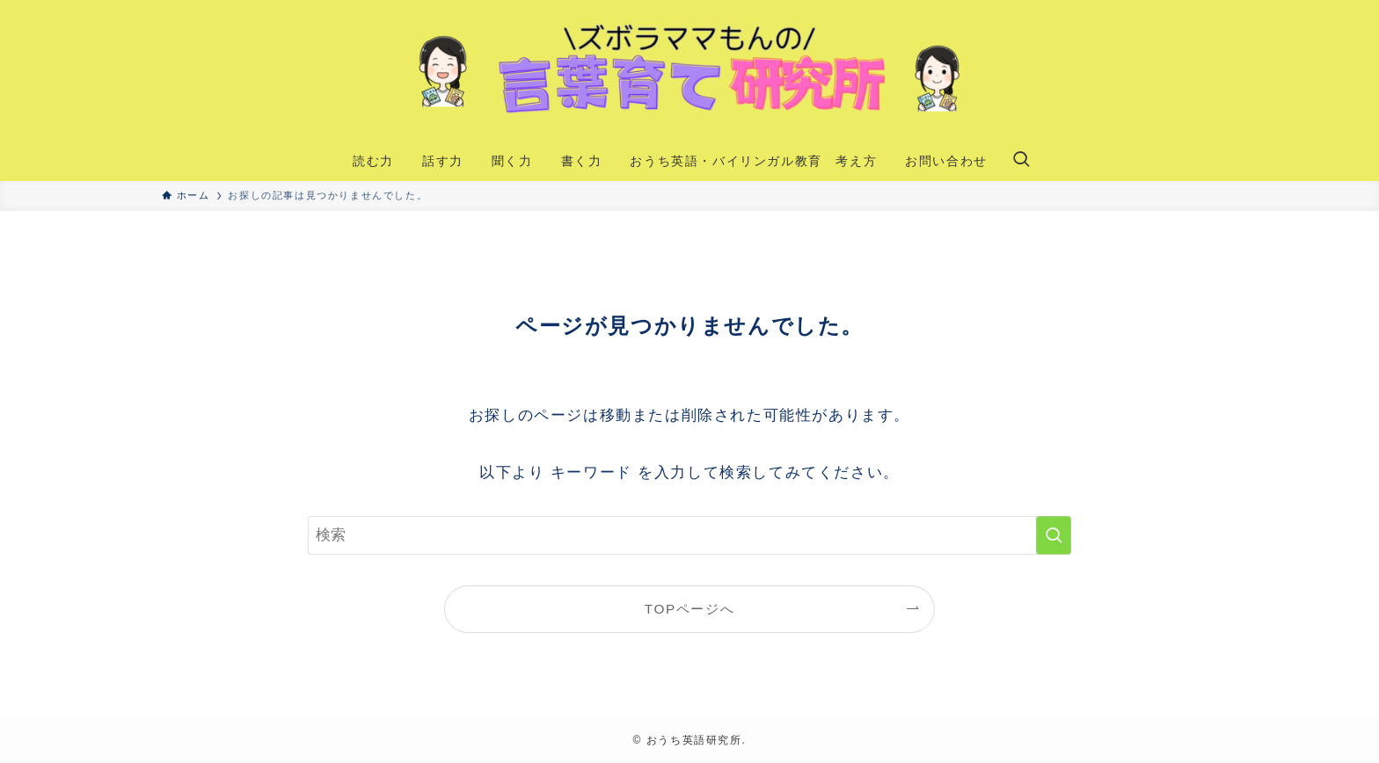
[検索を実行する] (1053, 535)
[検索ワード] (689, 535)
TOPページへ (689, 608)
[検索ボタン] (1021, 161)
